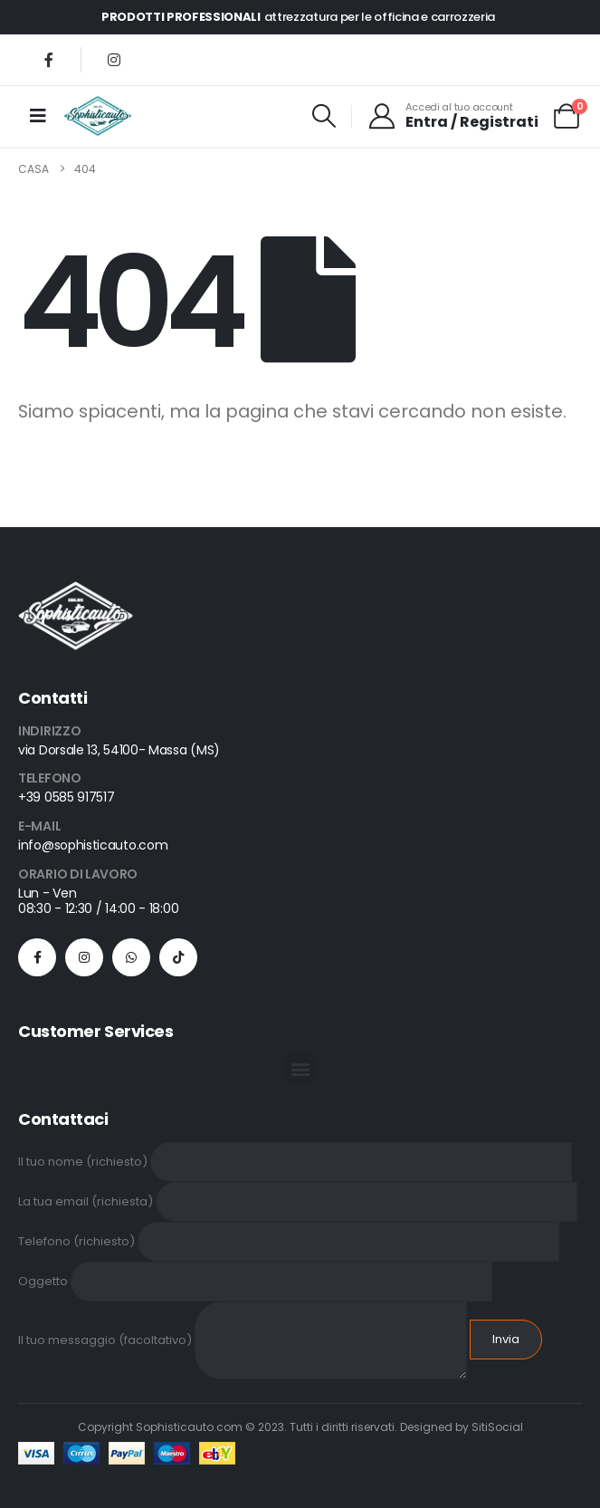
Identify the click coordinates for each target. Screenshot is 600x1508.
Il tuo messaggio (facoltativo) (242, 1339)
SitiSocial (497, 1427)
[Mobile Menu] (38, 116)
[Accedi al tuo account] (453, 116)
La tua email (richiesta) (297, 1200)
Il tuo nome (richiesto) (295, 1160)
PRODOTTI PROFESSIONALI (181, 16)
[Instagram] (114, 60)
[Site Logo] (98, 116)
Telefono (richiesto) (288, 1240)
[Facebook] (49, 60)
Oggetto (255, 1280)
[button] (324, 116)
